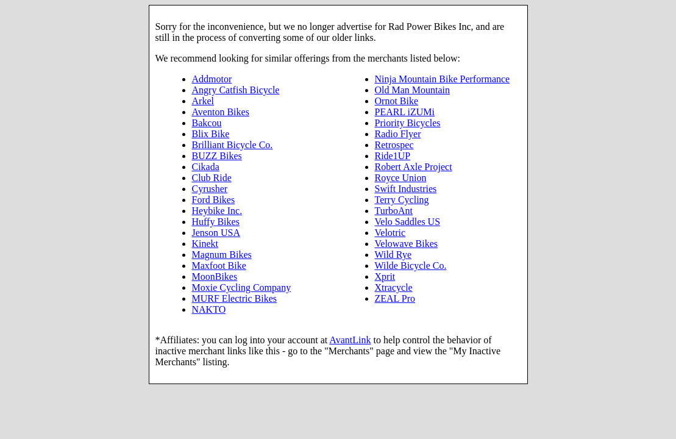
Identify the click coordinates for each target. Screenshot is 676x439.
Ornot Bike (397, 101)
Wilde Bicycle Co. (411, 265)
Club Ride (212, 178)
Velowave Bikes (406, 243)
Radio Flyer (398, 134)
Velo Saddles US (408, 221)
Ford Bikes (213, 200)
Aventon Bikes (220, 112)
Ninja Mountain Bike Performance (442, 79)
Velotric (390, 232)
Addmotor (212, 79)
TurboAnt (394, 210)
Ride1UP (393, 156)
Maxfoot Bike (219, 265)
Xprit (385, 276)
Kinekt (205, 243)
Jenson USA (216, 232)
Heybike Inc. (217, 210)
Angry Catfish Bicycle (236, 90)
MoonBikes (215, 276)
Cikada (205, 167)
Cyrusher (210, 189)
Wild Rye (393, 254)
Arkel (203, 101)
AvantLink (350, 340)
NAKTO (209, 309)
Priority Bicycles (408, 123)
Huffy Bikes (216, 221)
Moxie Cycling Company (241, 287)
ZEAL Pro (395, 298)
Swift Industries (406, 189)
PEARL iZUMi (405, 112)
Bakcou (207, 123)
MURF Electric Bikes (234, 298)
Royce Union (401, 178)
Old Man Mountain (412, 90)
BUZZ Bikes (217, 156)
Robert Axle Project (413, 167)
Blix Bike (211, 134)
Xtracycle (394, 287)
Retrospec (394, 145)
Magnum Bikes (222, 254)
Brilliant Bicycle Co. (232, 145)
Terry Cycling (402, 200)
